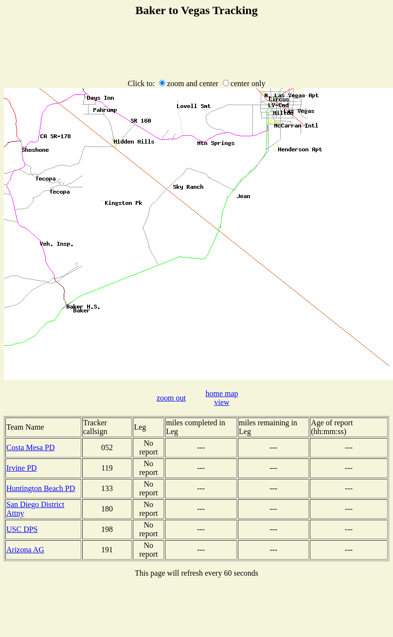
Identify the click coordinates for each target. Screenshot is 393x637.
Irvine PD (21, 468)
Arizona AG (25, 550)
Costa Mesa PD (30, 447)
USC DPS (21, 529)
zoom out (171, 398)
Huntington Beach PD (40, 488)
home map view (221, 397)
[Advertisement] (196, 49)
